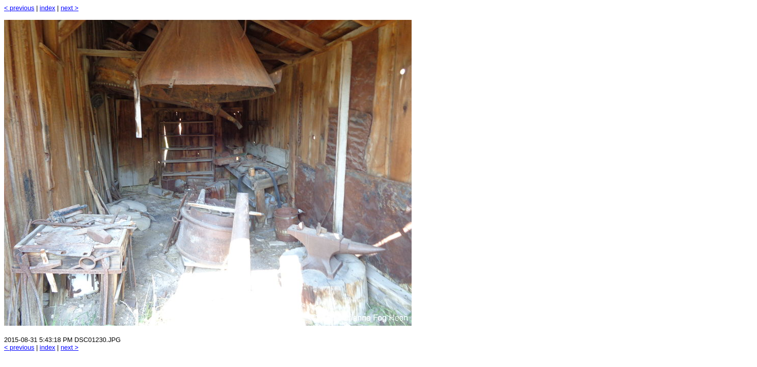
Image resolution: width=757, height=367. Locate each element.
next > (69, 8)
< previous (19, 8)
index (48, 8)
